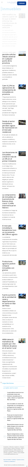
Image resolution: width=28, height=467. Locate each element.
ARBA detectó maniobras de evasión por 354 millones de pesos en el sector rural (9, 343)
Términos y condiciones (9, 461)
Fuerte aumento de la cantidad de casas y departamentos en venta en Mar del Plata (9, 300)
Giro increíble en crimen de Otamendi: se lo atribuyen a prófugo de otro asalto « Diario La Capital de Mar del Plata (13, 407)
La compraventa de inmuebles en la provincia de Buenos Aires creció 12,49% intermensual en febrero (9, 201)
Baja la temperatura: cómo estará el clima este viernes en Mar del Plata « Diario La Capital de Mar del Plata (13, 436)
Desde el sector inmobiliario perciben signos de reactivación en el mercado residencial (9, 126)
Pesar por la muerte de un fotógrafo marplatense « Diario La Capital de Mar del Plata (13, 417)
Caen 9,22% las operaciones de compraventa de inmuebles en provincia (9, 89)
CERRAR (22, 3)
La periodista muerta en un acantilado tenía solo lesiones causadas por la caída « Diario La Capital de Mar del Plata (13, 396)
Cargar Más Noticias (8, 383)
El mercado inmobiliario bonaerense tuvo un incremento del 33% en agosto (9, 230)
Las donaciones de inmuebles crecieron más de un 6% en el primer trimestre (9, 156)
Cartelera (14, 459)
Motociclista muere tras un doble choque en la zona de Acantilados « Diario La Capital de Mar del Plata (13, 427)
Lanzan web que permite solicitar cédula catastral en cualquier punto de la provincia (9, 57)
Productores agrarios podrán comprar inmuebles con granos (8, 265)
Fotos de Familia (7, 459)
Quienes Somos (20, 459)
